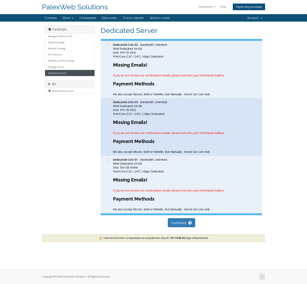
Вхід (223, 6)
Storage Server (56, 66)
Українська (207, 6)
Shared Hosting (56, 42)
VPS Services (55, 54)
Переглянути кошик (249, 7)
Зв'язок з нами (160, 18)
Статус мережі (133, 18)
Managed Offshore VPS (60, 36)
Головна (51, 18)
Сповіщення (87, 18)
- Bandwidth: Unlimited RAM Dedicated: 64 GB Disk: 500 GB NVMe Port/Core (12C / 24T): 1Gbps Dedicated (166, 184)
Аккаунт (254, 18)
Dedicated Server (57, 72)
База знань (109, 18)
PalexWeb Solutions (75, 7)
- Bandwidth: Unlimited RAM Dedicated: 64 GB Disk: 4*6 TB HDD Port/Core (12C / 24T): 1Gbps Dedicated (166, 69)
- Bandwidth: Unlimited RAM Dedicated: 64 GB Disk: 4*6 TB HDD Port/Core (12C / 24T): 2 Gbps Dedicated (166, 127)
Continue (181, 222)
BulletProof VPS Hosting (61, 60)
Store (67, 18)
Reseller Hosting (56, 48)
